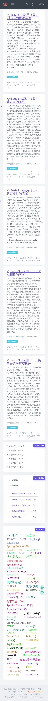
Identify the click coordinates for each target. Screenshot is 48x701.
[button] (26, 4)
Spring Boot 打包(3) (14, 550)
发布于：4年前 (12, 174)
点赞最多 (14, 480)
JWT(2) (10, 626)
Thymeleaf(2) (12, 613)
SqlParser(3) (14, 644)
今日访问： (33, 692)
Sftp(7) (9, 659)
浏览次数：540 (33, 260)
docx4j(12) (12, 535)
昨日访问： (14, 692)
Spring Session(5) (18, 546)
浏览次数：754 (33, 350)
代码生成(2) (11, 586)
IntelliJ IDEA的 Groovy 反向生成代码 (22, 505)
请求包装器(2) (15, 565)
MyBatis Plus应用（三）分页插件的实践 (23, 192)
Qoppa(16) (32, 663)
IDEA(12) (12, 539)
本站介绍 (9, 697)
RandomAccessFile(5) (16, 571)
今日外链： (19, 694)
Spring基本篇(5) (13, 543)
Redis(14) (31, 636)
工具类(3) (11, 553)
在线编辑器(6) (32, 633)
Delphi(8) (30, 574)
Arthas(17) (31, 648)
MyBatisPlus (12, 77)
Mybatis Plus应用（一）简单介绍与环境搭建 (24, 362)
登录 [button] (41, 4)
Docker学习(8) (15, 593)
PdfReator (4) (14, 671)
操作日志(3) (14, 557)
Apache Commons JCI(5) (20, 605)
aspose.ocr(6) (32, 674)
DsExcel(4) (13, 667)
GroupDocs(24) (32, 655)
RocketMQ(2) (12, 620)
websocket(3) (32, 639)
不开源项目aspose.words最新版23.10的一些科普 (22, 499)
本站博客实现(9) (33, 590)
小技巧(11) (31, 556)
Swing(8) (35, 539)
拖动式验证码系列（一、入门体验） (22, 511)
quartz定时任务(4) (33, 550)
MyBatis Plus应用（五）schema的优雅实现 (23, 16)
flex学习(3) (33, 582)
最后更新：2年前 (26, 433)
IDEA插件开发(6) (30, 660)
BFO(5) (29, 667)
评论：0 (19, 85)
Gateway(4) (12, 617)
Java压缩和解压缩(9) (16, 630)
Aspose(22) (12, 655)
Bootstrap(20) (15, 561)
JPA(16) (23, 539)
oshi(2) (11, 640)
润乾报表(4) (13, 574)
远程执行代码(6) (33, 651)
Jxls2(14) (31, 535)
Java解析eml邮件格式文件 (22, 493)
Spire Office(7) (14, 663)
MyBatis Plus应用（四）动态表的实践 (23, 100)
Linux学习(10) (15, 597)
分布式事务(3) (32, 613)
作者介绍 (22, 697)
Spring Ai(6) (13, 674)
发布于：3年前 (12, 83)
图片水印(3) (35, 553)
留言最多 (14, 485)
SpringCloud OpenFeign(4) (20, 622)
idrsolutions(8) (31, 671)
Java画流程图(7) (15, 648)
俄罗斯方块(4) (15, 582)
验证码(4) (31, 597)
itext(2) (22, 553)
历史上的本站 (37, 697)
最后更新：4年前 (26, 174)
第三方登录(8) (13, 590)
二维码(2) (33, 630)
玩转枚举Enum (18, 517)
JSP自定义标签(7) (15, 568)
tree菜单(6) (12, 651)
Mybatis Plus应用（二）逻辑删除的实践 (24, 273)
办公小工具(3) (13, 636)
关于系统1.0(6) (15, 601)
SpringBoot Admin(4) (32, 617)
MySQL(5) (11, 633)
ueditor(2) (31, 578)
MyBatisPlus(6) (13, 578)
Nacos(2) (31, 626)
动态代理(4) (33, 586)
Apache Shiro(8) (17, 609)
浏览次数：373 (33, 436)
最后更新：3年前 (26, 83)
